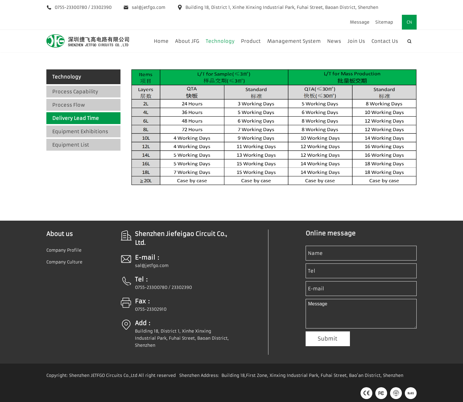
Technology (220, 41)
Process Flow (68, 105)
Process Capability (75, 92)
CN (409, 22)
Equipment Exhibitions (80, 131)
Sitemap (384, 22)
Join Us (356, 41)
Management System (294, 41)
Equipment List (70, 145)
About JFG (187, 41)
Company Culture (64, 262)
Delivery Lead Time (75, 118)
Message (359, 22)
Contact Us (384, 41)
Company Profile (63, 250)
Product (251, 41)
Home (161, 41)
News (334, 41)
